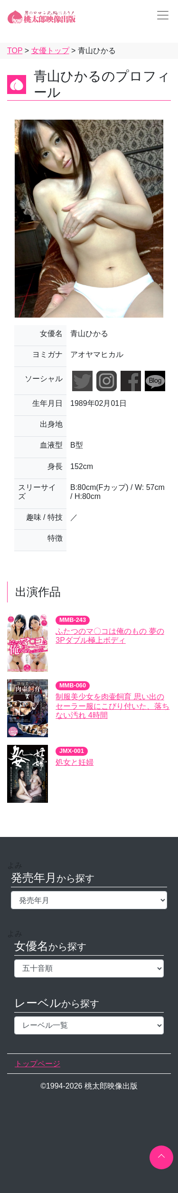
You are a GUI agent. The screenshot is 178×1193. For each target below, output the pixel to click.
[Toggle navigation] (160, 15)
